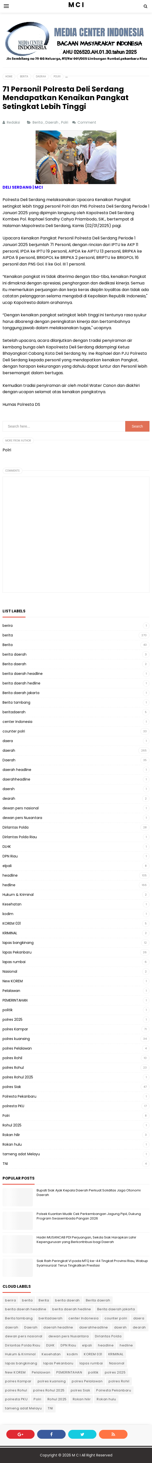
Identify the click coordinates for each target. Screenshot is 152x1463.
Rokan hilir (11, 1134)
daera (8, 740)
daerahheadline (16, 779)
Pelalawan (11, 990)
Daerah (52, 122)
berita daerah (15, 654)
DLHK (7, 846)
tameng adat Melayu (21, 1154)
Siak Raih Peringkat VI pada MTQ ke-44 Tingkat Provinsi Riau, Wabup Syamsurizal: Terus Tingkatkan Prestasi (92, 1263)
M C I (76, 1455)
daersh (9, 788)
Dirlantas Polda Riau (20, 836)
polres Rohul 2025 (18, 1077)
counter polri (14, 731)
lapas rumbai (14, 961)
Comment (87, 122)
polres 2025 (12, 1019)
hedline (9, 885)
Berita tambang (16, 702)
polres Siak (12, 1086)
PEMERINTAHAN (15, 1000)
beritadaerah (14, 712)
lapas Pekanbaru (17, 952)
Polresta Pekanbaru (19, 1096)
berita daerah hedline (21, 683)
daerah (9, 750)
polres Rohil (12, 1057)
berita (8, 635)
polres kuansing (16, 1038)
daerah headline (17, 769)
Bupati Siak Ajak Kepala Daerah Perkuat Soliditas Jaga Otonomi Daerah (89, 1192)
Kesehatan (12, 904)
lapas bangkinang (18, 942)
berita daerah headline (23, 673)
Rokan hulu (12, 1144)
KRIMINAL (10, 933)
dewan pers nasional (21, 808)
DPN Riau (10, 856)
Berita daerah (14, 664)
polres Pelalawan (17, 1048)
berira (8, 625)
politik (8, 1009)
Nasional (10, 971)
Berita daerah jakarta (21, 692)
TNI (5, 1163)
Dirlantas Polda (16, 827)
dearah (9, 798)
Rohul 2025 (12, 1125)
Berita (38, 122)
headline (10, 875)
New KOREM (13, 981)
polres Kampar (15, 1029)
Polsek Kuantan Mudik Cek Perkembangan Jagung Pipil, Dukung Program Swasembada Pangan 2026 (89, 1216)
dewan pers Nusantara (22, 817)
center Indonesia (17, 721)
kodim (8, 913)
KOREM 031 (12, 923)
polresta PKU (13, 1106)
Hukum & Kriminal (18, 894)
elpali (7, 865)
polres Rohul (13, 1067)
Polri (65, 122)
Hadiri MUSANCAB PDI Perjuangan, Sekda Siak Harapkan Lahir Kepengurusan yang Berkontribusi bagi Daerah (86, 1239)
